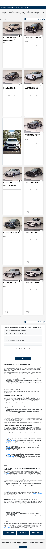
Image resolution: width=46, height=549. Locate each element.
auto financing (6, 473)
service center (17, 479)
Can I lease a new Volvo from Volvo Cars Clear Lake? (15, 340)
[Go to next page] (43, 19)
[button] (19, 36)
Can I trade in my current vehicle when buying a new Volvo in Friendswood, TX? (19, 337)
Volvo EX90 (8, 442)
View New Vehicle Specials (10, 533)
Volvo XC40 (8, 447)
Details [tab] (9, 47)
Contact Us (23, 358)
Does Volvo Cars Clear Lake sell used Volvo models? (14, 344)
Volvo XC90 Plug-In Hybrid (10, 456)
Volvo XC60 (8, 449)
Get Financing (23, 532)
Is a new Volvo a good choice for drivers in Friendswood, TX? (16, 330)
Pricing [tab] (15, 47)
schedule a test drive (7, 527)
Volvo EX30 (8, 438)
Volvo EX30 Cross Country (10, 440)
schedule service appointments (37, 493)
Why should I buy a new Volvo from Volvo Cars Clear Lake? (16, 333)
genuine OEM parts (11, 491)
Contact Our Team (36, 532)
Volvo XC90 (8, 454)
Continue (23, 547)
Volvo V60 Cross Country (10, 445)
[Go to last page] (44, 19)
